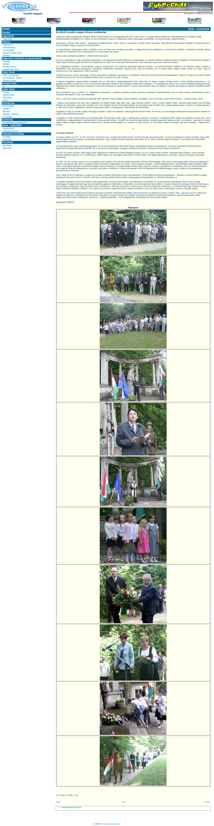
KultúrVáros (8, 45)
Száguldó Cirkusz (10, 131)
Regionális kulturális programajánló (22, 58)
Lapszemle (8, 36)
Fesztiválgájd (8, 106)
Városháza (7, 97)
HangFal (6, 109)
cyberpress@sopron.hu (205, 11)
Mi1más (6, 111)
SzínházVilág (8, 50)
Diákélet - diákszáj (10, 114)
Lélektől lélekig (9, 47)
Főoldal (6, 32)
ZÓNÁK (6, 29)
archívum (207, 802)
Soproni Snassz (9, 80)
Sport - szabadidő (12, 125)
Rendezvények (9, 67)
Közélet (6, 92)
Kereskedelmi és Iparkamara (15, 122)
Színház (6, 61)
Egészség (7, 139)
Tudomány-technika (13, 134)
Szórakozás (8, 103)
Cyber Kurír (8, 72)
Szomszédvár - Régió (12, 78)
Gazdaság (7, 119)
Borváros (6, 55)
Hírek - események (11, 75)
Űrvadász (7, 137)
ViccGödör (7, 117)
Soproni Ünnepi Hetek (12, 53)
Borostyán (7, 145)
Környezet (7, 142)
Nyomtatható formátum (72, 807)
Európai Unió (9, 83)
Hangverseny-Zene (11, 69)
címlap (58, 802)
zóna (123, 802)
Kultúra (6, 42)
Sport (5, 100)
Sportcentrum (8, 128)
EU (4, 86)
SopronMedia (8, 95)
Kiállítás (6, 64)
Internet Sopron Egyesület (111, 824)
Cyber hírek (8, 89)
